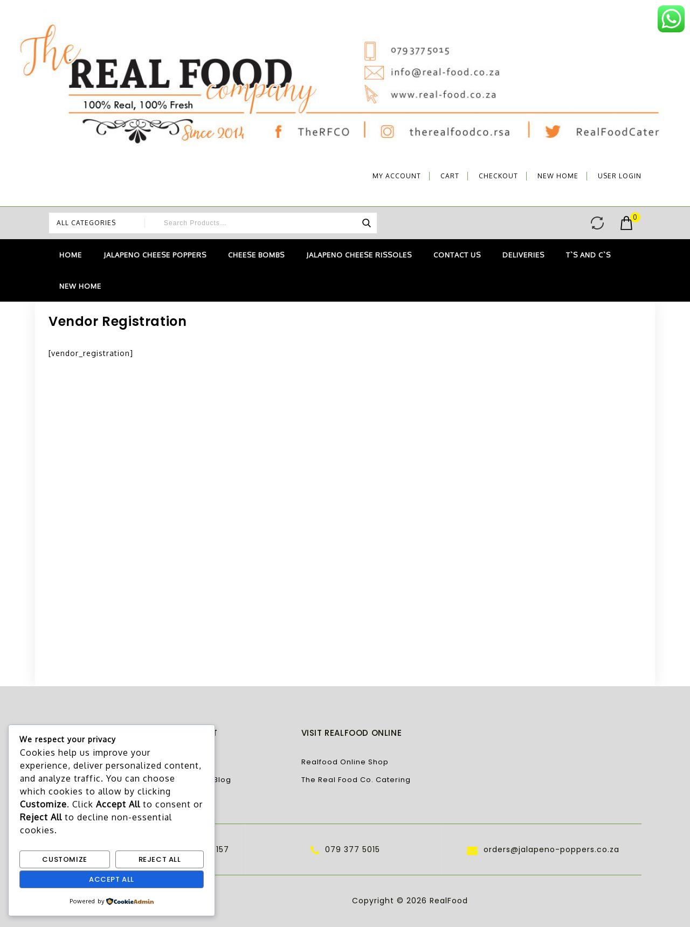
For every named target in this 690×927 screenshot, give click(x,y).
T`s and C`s (588, 254)
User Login (619, 176)
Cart (449, 176)
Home (70, 254)
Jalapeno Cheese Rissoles (359, 254)
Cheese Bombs (256, 254)
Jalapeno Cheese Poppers (155, 254)
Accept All (111, 879)
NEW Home (557, 176)
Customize (64, 859)
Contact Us (457, 254)
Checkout (498, 176)
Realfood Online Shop (345, 762)
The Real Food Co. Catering (356, 780)
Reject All (160, 859)
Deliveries (523, 254)
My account (396, 176)
